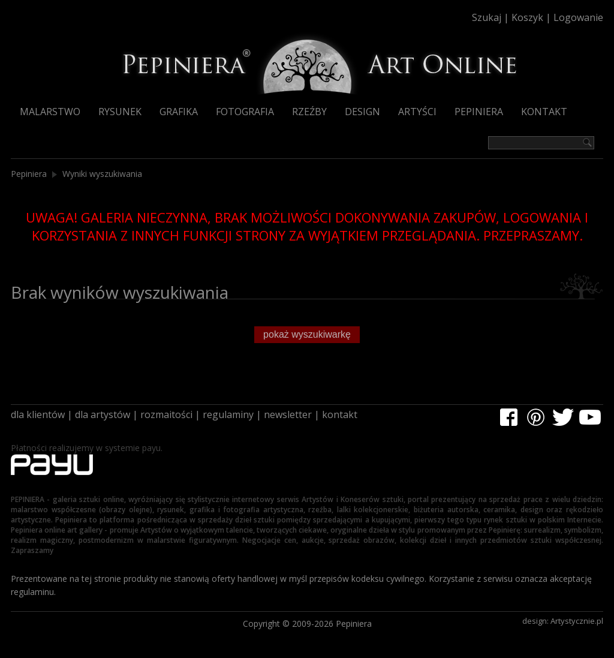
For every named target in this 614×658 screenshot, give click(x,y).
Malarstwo (50, 111)
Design (362, 111)
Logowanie (578, 17)
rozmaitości (166, 414)
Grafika (178, 111)
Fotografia (245, 111)
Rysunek (120, 111)
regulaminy (228, 414)
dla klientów (38, 414)
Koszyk (527, 17)
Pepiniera (479, 111)
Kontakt (544, 111)
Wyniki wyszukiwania (102, 173)
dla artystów (102, 414)
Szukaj (486, 17)
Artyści (417, 111)
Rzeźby (309, 111)
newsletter (288, 414)
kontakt (339, 414)
